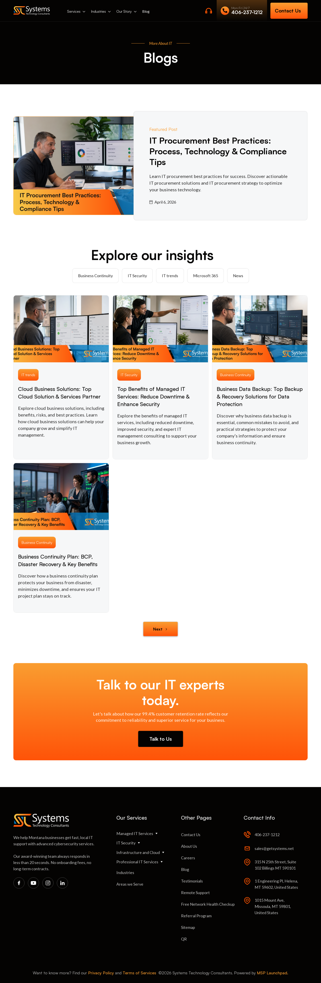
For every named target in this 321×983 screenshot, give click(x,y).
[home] (31, 10)
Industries (98, 11)
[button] (76, 11)
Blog (146, 11)
